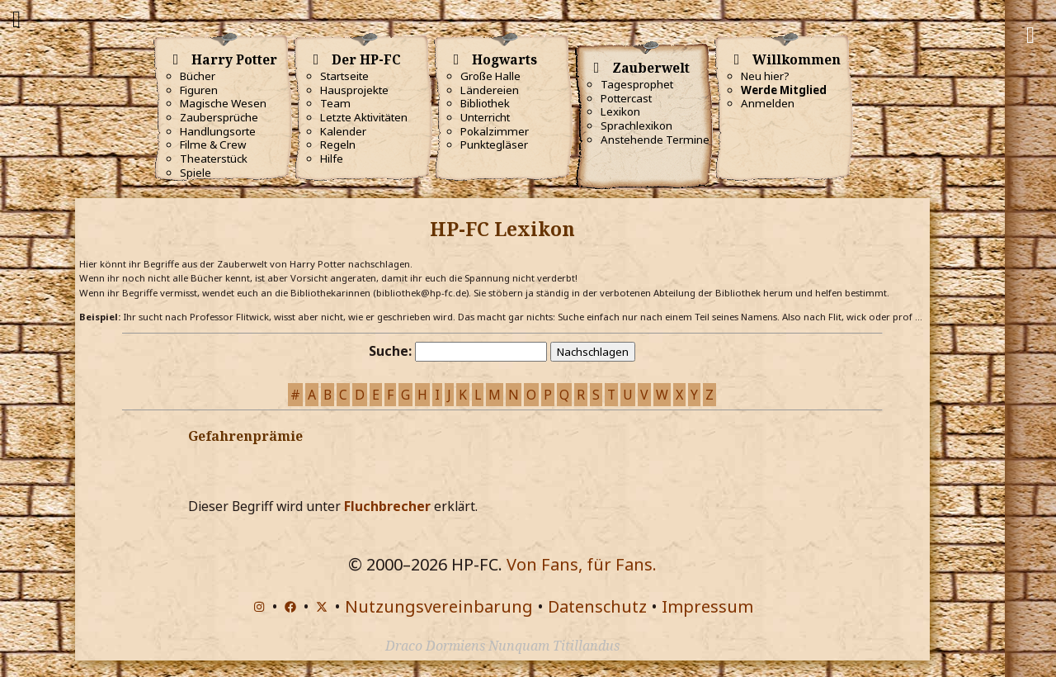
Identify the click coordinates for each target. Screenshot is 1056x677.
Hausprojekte (354, 90)
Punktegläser (494, 144)
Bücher (197, 76)
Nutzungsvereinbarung (439, 606)
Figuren (199, 90)
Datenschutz (597, 606)
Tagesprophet (637, 84)
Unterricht (485, 117)
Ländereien (489, 90)
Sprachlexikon (636, 125)
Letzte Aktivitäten (364, 117)
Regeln (338, 144)
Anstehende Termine (655, 139)
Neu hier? (765, 76)
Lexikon (620, 111)
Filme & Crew (213, 144)
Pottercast (626, 98)
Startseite (344, 76)
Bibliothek (485, 103)
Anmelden (767, 103)
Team (335, 103)
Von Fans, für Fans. (582, 564)
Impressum (707, 606)
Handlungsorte (218, 131)
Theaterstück (214, 158)
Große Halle (490, 76)
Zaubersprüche (219, 117)
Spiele (195, 172)
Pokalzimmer (494, 131)
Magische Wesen (223, 103)
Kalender (343, 131)
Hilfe (331, 158)
